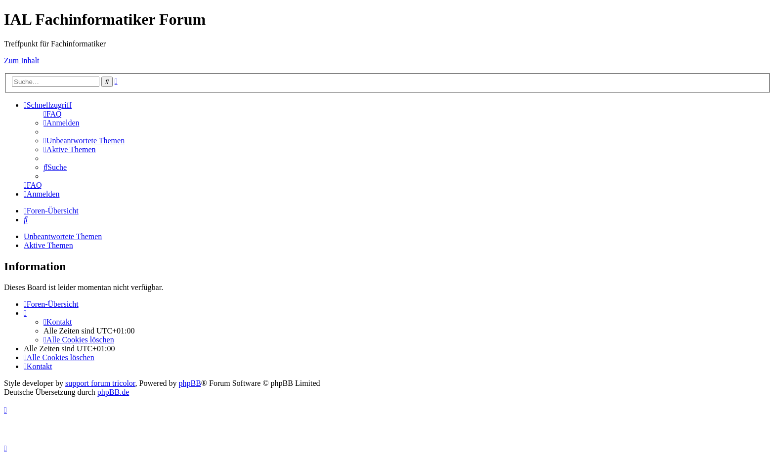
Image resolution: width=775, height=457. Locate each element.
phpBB (190, 383)
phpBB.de (113, 392)
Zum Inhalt (22, 60)
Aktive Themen (48, 245)
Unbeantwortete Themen (63, 236)
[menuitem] (52, 114)
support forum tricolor (100, 383)
